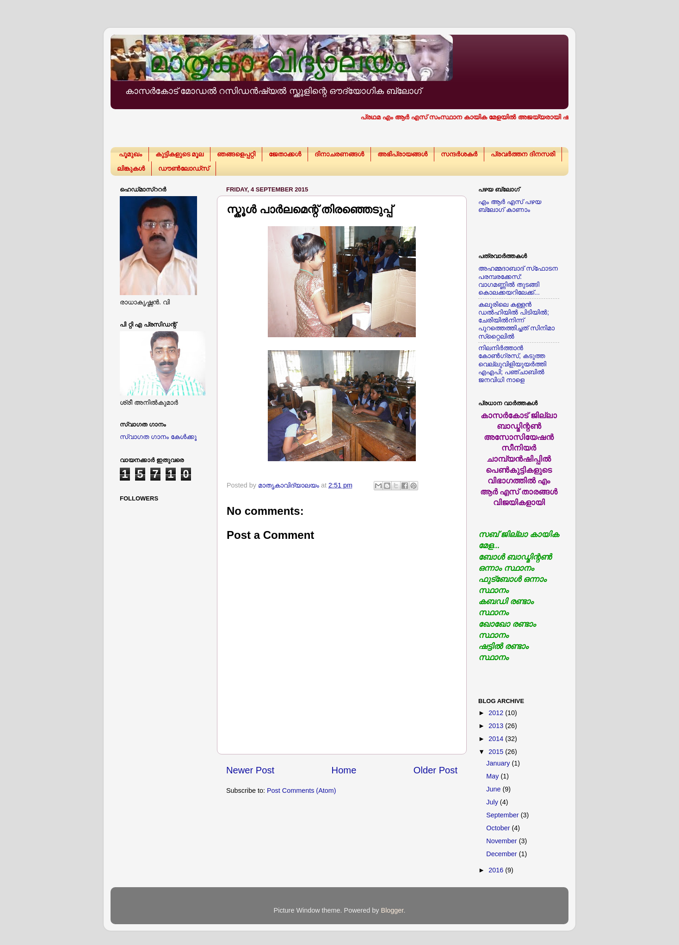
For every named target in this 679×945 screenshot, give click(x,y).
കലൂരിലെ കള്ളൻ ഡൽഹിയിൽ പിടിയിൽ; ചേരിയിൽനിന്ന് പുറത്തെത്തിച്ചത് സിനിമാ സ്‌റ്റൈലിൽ (516, 320)
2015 (496, 751)
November (502, 841)
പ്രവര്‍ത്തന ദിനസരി (523, 154)
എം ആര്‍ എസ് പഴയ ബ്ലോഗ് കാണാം (509, 205)
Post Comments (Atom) (301, 790)
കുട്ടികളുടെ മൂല (179, 154)
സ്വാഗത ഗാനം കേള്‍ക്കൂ (158, 436)
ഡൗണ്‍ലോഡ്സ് (183, 168)
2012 (496, 712)
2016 (496, 870)
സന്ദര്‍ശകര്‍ (459, 154)
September (503, 815)
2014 (496, 738)
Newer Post (250, 770)
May (493, 776)
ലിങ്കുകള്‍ (131, 168)
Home (344, 770)
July (493, 802)
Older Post (435, 770)
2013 (496, 725)
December (502, 854)
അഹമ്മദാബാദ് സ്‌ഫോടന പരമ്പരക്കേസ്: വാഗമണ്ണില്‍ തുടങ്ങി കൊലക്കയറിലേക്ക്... (518, 280)
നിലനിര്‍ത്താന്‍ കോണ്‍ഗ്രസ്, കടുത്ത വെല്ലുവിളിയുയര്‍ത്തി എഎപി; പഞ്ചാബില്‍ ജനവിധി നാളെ (512, 363)
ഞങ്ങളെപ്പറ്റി (236, 154)
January (499, 763)
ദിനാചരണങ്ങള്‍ (339, 154)
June (494, 789)
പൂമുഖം (130, 154)
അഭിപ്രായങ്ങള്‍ (402, 154)
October (499, 828)
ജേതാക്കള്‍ (285, 154)
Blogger (392, 910)
